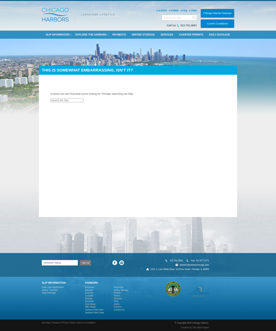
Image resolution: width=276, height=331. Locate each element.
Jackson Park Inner (94, 309)
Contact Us (119, 309)
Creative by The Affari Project (195, 327)
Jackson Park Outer (94, 312)
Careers (118, 307)
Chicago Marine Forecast (217, 13)
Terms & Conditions (86, 323)
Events (117, 293)
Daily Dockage (49, 293)
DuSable (89, 295)
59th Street (90, 307)
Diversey (89, 293)
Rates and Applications (53, 287)
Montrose (89, 287)
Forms (175, 10)
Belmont (89, 290)
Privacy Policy (68, 323)
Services (118, 298)
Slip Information (54, 282)
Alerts (162, 10)
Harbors (91, 282)
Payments (118, 287)
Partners (56, 323)
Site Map (46, 323)
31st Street (90, 304)
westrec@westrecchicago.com (194, 265)
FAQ (184, 10)
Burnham (89, 301)
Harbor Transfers (50, 290)
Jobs (194, 10)
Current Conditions (217, 23)
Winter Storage (121, 290)
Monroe (88, 298)
